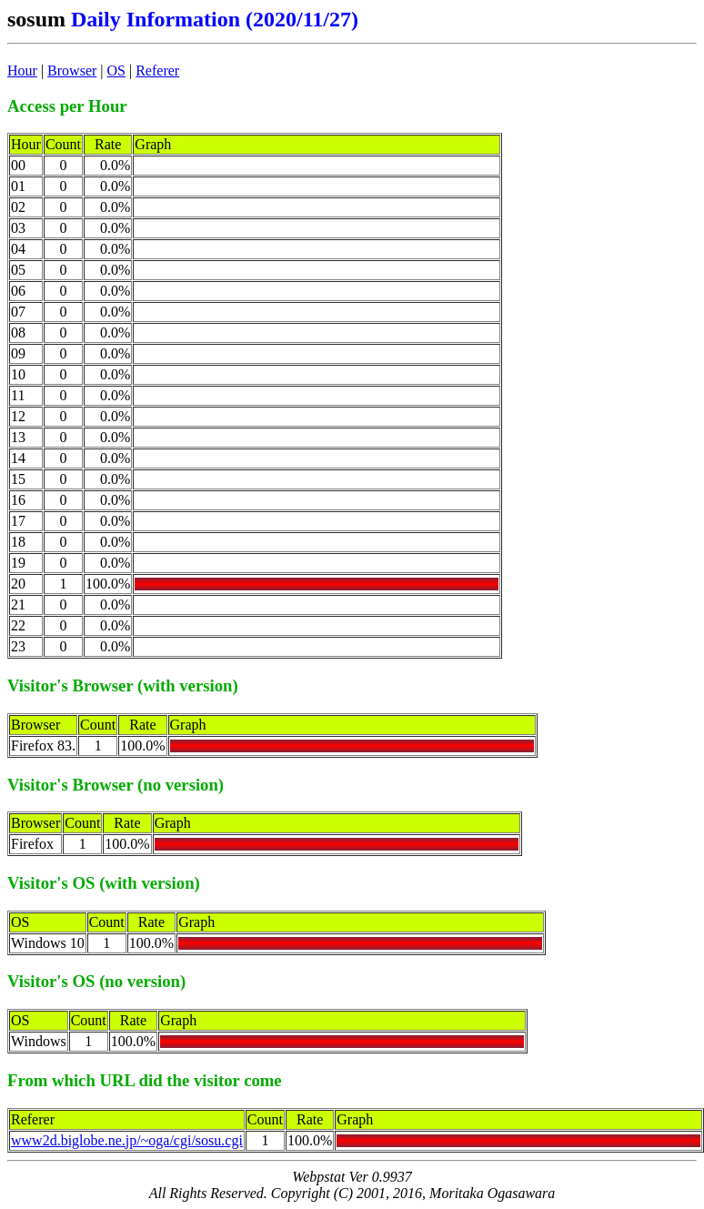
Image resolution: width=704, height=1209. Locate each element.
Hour (22, 70)
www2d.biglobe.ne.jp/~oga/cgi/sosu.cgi (127, 1140)
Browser (71, 70)
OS (116, 70)
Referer (157, 70)
